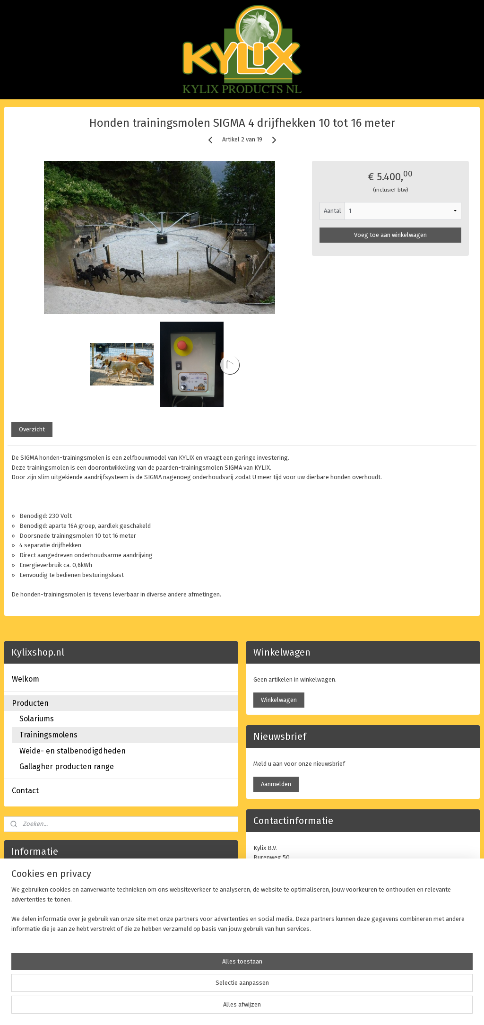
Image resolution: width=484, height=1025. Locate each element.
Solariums (36, 718)
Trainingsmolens (48, 734)
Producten (30, 703)
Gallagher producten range (66, 766)
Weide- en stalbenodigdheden (72, 750)
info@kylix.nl (292, 906)
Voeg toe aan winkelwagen (390, 234)
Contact (25, 790)
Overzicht (32, 429)
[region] (179, 990)
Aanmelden (276, 784)
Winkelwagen (279, 699)
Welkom (25, 679)
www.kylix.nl (156, 917)
